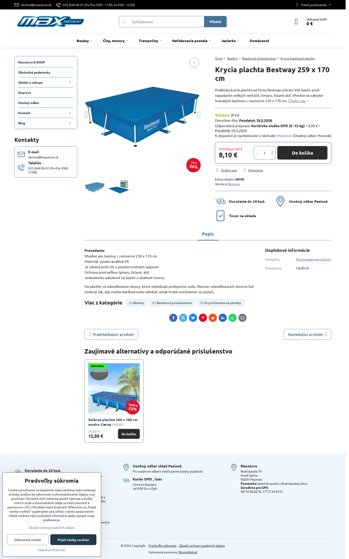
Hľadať (215, 21)
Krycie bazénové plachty (313, 259)
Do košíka (302, 153)
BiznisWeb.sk (188, 552)
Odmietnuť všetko (27, 540)
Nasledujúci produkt (307, 334)
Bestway (234, 184)
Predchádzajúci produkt (111, 334)
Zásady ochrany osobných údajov (202, 545)
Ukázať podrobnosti (52, 550)
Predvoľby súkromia (162, 545)
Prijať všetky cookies (73, 540)
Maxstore (284, 135)
